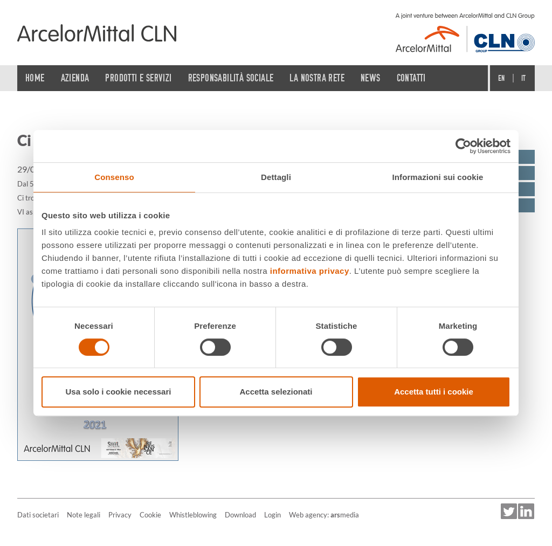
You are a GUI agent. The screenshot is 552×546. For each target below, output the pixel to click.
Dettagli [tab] (276, 177)
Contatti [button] (411, 78)
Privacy (120, 514)
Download (240, 514)
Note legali (83, 514)
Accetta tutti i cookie (433, 391)
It (523, 78)
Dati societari (38, 514)
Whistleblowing (193, 514)
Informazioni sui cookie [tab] (438, 177)
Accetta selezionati (275, 391)
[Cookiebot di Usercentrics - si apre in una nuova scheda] (463, 146)
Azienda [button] (75, 78)
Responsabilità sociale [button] (231, 78)
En (501, 78)
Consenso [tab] (114, 177)
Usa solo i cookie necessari (118, 391)
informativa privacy (309, 270)
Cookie (150, 514)
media (344, 514)
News (371, 78)
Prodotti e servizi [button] (138, 78)
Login (272, 514)
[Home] (96, 33)
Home (35, 78)
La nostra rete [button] (316, 78)
